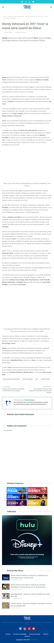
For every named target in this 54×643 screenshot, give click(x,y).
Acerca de (27, 636)
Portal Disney (8, 32)
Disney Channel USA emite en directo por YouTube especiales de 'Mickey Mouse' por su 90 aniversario (28, 586)
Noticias (8, 634)
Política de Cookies (34, 634)
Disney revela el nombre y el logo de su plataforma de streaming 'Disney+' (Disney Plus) (29, 577)
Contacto (45, 634)
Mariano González (28, 379)
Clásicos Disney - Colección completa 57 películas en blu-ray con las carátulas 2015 (31, 605)
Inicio (5, 16)
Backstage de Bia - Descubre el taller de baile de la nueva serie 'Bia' (30, 595)
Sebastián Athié (45, 379)
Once (36, 379)
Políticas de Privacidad (19, 634)
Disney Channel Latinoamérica (16, 16)
